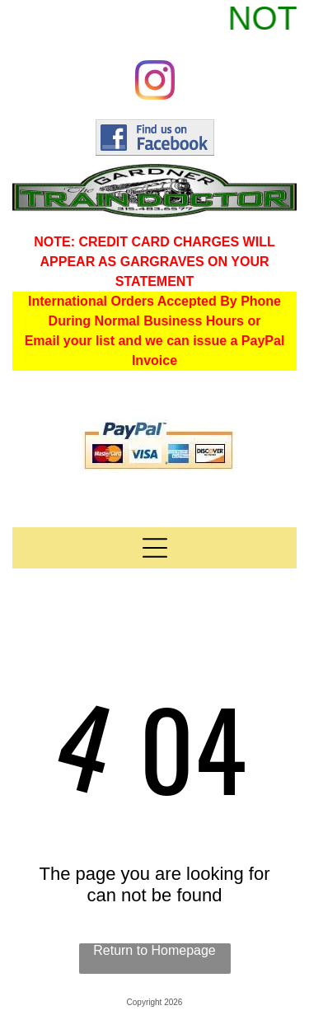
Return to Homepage (154, 950)
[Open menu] (155, 548)
